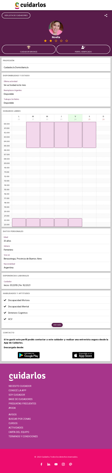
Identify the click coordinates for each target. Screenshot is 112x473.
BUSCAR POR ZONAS (20, 419)
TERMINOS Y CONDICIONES (23, 436)
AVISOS (13, 414)
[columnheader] (19, 118)
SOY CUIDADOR (17, 394)
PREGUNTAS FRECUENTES (22, 403)
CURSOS (13, 423)
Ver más (57, 325)
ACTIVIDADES (16, 427)
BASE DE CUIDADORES (21, 399)
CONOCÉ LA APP (17, 390)
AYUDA (12, 408)
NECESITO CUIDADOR (20, 386)
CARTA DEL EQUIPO (19, 432)
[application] (19, 222)
